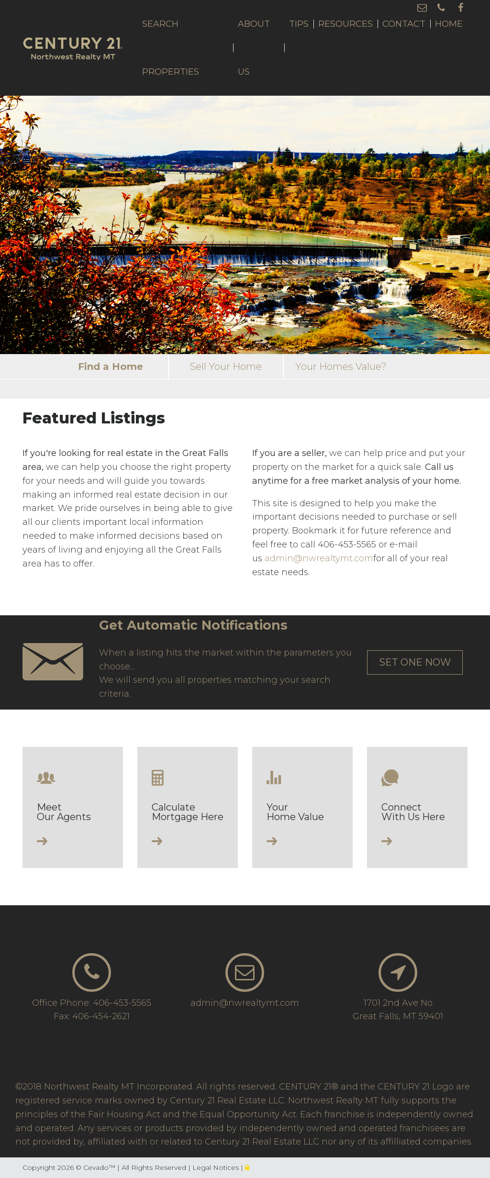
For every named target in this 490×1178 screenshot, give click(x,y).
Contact (403, 24)
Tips (299, 24)
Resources (345, 24)
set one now (415, 662)
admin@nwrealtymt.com (319, 558)
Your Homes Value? (341, 366)
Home (449, 24)
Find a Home (110, 366)
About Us (254, 48)
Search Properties (170, 48)
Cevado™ (100, 1167)
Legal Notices (216, 1167)
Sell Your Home (226, 366)
